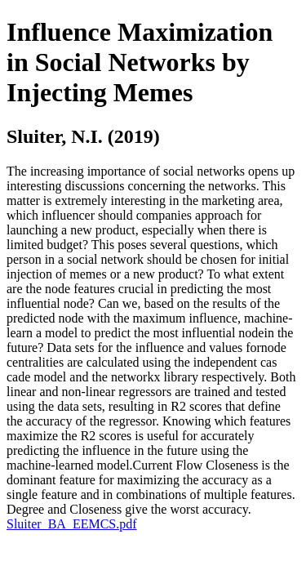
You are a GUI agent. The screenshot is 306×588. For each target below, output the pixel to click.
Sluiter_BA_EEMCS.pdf (72, 524)
